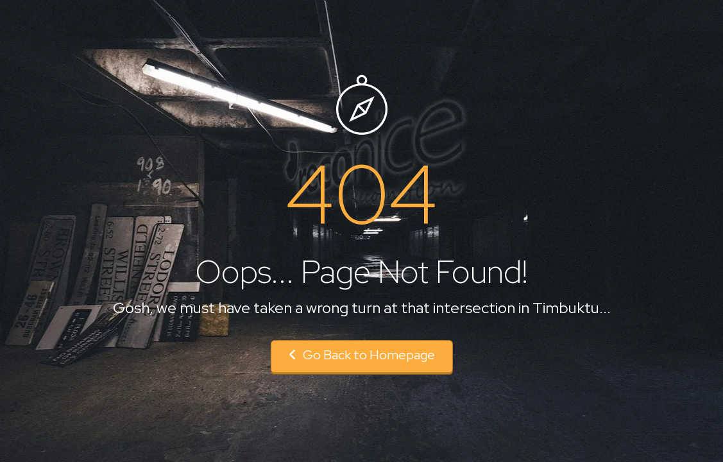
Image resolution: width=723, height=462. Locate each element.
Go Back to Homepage (362, 354)
